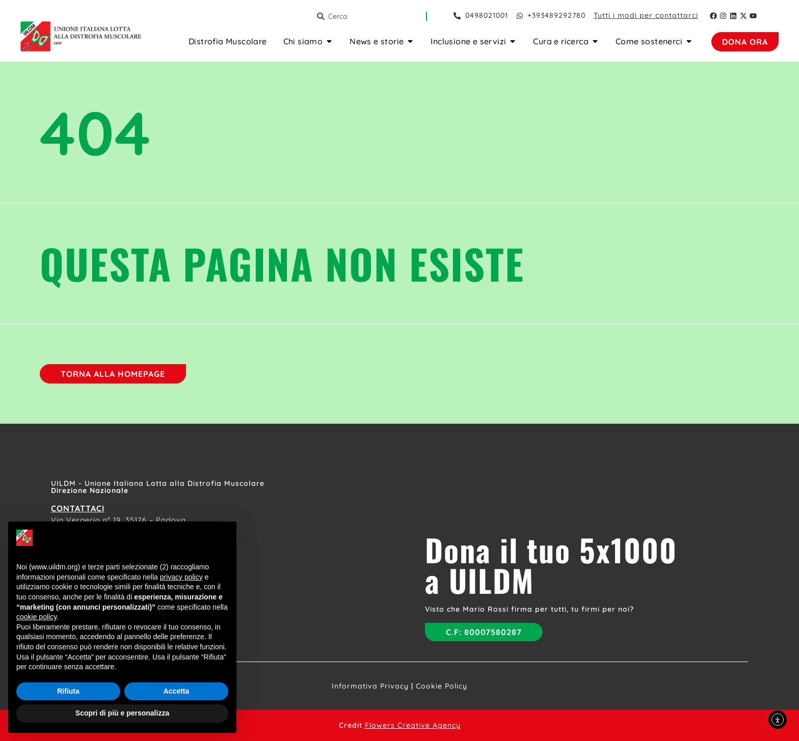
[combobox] (371, 16)
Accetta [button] (177, 691)
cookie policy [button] (36, 617)
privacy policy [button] (181, 577)
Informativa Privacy (370, 686)
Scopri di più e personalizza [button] (122, 713)
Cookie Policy (441, 686)
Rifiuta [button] (68, 691)
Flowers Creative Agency (413, 725)
